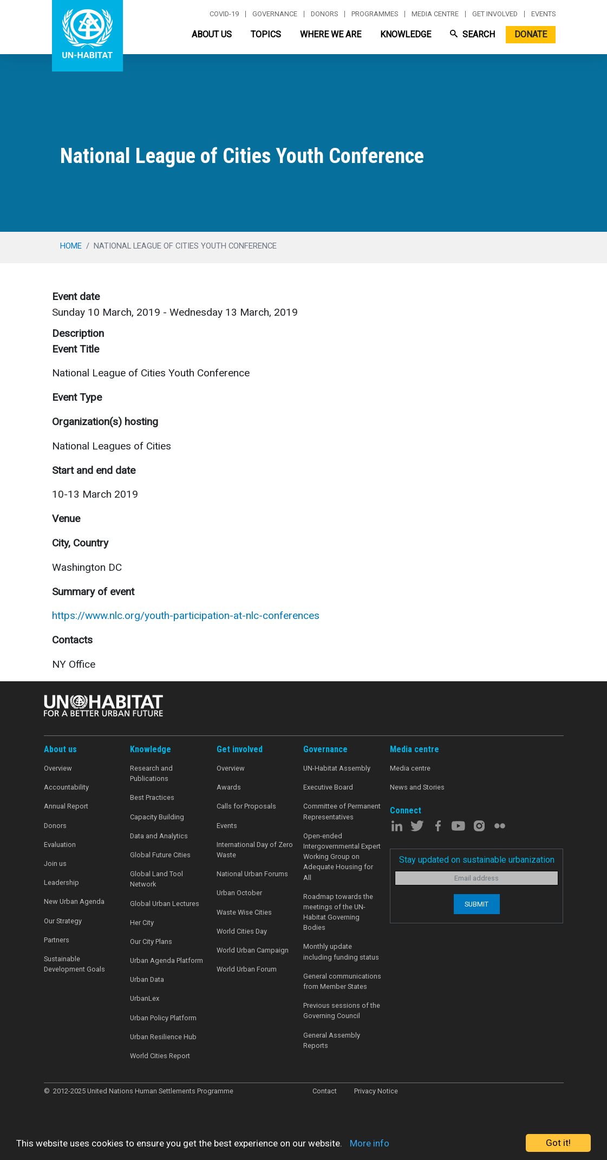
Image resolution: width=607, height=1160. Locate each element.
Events (543, 14)
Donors (324, 14)
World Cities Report (160, 1056)
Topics (266, 34)
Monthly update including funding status (341, 951)
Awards (229, 787)
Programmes (374, 14)
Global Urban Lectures (164, 904)
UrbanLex (144, 998)
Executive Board (328, 787)
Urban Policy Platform (163, 1018)
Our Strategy (63, 921)
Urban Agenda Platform (166, 960)
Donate (530, 34)
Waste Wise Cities (244, 912)
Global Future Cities (160, 855)
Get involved (495, 14)
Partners (56, 940)
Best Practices (152, 797)
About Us (212, 34)
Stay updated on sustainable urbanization (476, 860)
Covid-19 (224, 14)
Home (71, 246)
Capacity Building (157, 817)
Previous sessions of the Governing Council (341, 1010)
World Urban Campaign (253, 950)
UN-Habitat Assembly (336, 768)
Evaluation (60, 844)
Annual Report (66, 806)
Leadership (61, 882)
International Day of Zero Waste (255, 849)
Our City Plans (151, 941)
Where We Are (330, 34)
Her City (142, 922)
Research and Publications (151, 773)
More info (369, 1143)
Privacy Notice (376, 1091)
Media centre (435, 14)
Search (472, 34)
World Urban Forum (247, 969)
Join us (55, 863)
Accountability (66, 787)
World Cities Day (242, 931)
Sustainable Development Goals (74, 964)
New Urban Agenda (74, 901)
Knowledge (405, 34)
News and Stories (417, 787)
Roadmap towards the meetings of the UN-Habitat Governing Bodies (338, 912)
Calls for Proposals (246, 806)
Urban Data (147, 979)
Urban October (239, 893)
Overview (58, 768)
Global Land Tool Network (156, 879)
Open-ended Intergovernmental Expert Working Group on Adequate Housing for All (342, 857)
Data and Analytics (159, 836)
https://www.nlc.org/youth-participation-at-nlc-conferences (185, 615)
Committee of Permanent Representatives (342, 811)
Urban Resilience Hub (163, 1037)
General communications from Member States (342, 981)
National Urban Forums (252, 874)
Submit (476, 904)
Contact (324, 1091)
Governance (274, 14)
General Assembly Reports (331, 1040)
